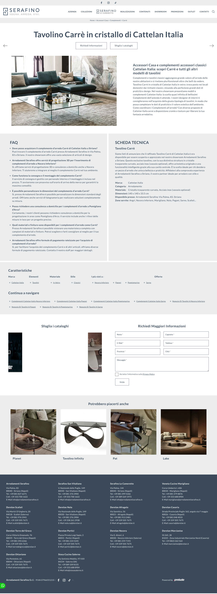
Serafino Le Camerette (122, 484)
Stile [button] (73, 276)
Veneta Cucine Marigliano (175, 484)
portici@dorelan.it (73, 547)
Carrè (124, 20)
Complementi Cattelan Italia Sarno (151, 301)
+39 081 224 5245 (70, 541)
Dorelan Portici (66, 531)
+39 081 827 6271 (18, 494)
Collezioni (86, 11)
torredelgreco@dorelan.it (24, 547)
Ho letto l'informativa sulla (137, 374)
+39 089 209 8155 (70, 564)
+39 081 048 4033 (174, 517)
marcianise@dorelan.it (178, 544)
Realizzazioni (127, 11)
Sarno (148, 282)
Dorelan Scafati (15, 507)
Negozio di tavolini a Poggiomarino (57, 307)
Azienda (72, 11)
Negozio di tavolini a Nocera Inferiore (188, 301)
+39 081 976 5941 (18, 517)
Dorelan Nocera (118, 531)
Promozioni (177, 11)
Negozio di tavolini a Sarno (91, 307)
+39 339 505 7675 (19, 520)
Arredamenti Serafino (18, 484)
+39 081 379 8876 (174, 494)
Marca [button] (11, 276)
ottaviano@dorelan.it (22, 567)
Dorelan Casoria (170, 507)
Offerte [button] (158, 276)
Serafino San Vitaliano (70, 484)
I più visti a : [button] (97, 276)
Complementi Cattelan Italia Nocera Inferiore (31, 301)
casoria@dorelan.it (176, 523)
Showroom (161, 11)
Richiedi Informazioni (91, 45)
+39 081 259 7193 (122, 541)
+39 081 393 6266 (18, 541)
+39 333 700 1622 (19, 497)
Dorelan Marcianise (172, 531)
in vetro (56, 282)
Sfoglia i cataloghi (124, 45)
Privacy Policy (149, 374)
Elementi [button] (33, 276)
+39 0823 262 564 (174, 541)
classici (77, 282)
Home (92, 20)
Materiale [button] (55, 276)
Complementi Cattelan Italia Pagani (72, 301)
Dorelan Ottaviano (16, 554)
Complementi (115, 20)
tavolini (35, 282)
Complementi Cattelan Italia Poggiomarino (112, 301)
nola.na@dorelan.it (73, 523)
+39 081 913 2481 (122, 517)
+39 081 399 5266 (122, 494)
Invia (122, 381)
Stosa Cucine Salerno (69, 554)
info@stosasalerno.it (74, 570)
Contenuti (144, 11)
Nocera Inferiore (102, 282)
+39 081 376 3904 (70, 494)
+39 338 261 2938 (71, 520)
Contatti (204, 11)
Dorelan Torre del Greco (19, 531)
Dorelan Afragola (119, 507)
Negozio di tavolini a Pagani (24, 307)
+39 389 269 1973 (123, 497)
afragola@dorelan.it (126, 523)
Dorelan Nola (65, 507)
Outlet (191, 11)
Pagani (118, 282)
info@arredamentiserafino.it (26, 500)
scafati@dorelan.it (21, 523)
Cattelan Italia (18, 282)
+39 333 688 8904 (174, 497)
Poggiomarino (134, 282)
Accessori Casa (102, 20)
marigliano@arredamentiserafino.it (184, 500)
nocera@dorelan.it (125, 547)
